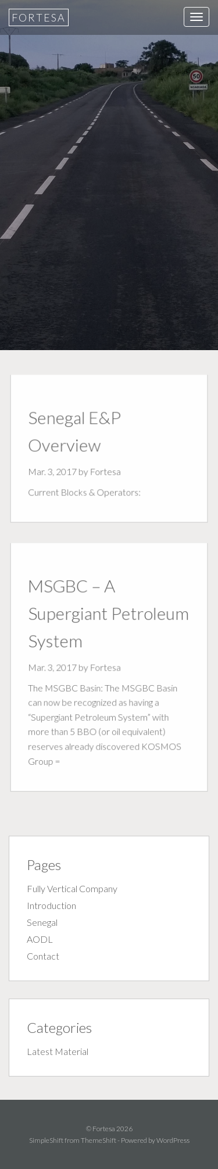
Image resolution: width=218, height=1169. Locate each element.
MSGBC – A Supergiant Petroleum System (108, 615)
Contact (43, 955)
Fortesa (39, 17)
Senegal (42, 922)
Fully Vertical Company (72, 888)
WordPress (173, 1140)
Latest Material (57, 1051)
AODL (40, 939)
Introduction (51, 905)
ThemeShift (98, 1140)
